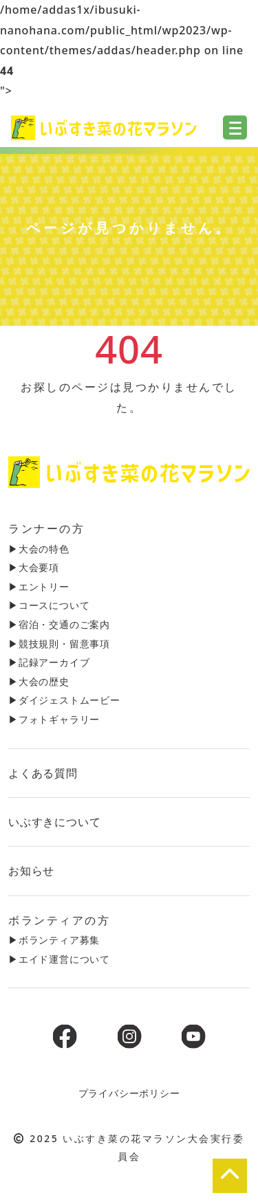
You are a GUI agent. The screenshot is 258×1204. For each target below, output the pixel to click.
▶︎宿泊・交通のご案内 (59, 624)
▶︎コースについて (48, 605)
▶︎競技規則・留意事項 (59, 643)
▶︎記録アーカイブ (48, 662)
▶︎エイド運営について (59, 959)
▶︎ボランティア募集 (54, 939)
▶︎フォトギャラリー (54, 719)
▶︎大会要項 (33, 567)
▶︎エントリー (38, 586)
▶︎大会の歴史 (38, 681)
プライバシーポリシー (129, 1093)
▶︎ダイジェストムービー (64, 699)
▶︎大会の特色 (38, 548)
